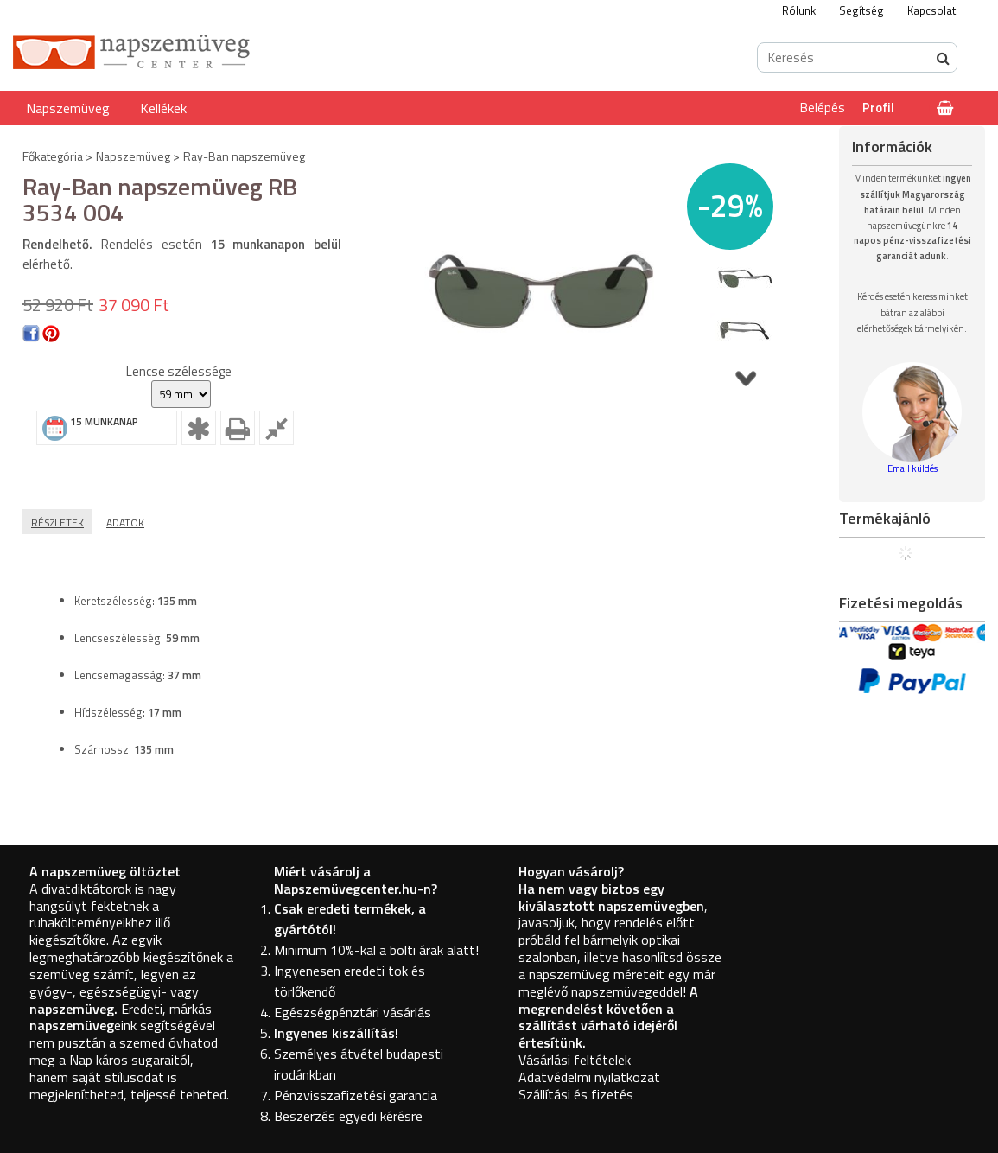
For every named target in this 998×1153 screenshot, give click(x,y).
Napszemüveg (68, 108)
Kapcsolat (931, 10)
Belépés (822, 108)
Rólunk (799, 10)
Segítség (861, 10)
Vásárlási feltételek (574, 1059)
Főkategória (52, 156)
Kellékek (163, 108)
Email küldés (912, 468)
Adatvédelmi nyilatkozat (589, 1077)
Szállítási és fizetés (575, 1094)
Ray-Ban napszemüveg (244, 156)
